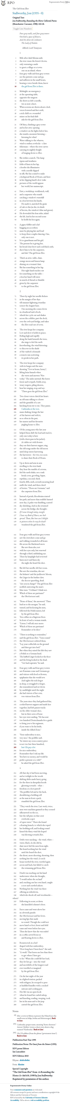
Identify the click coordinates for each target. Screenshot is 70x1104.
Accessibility (14, 1100)
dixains (21, 1064)
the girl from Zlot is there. (31, 86)
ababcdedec (25, 1060)
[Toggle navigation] (66, 2)
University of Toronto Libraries (36, 1097)
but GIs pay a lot (27, 747)
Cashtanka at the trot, (29, 409)
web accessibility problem (40, 1100)
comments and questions (23, 1090)
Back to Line (38, 1029)
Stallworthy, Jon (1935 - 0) (28, 13)
